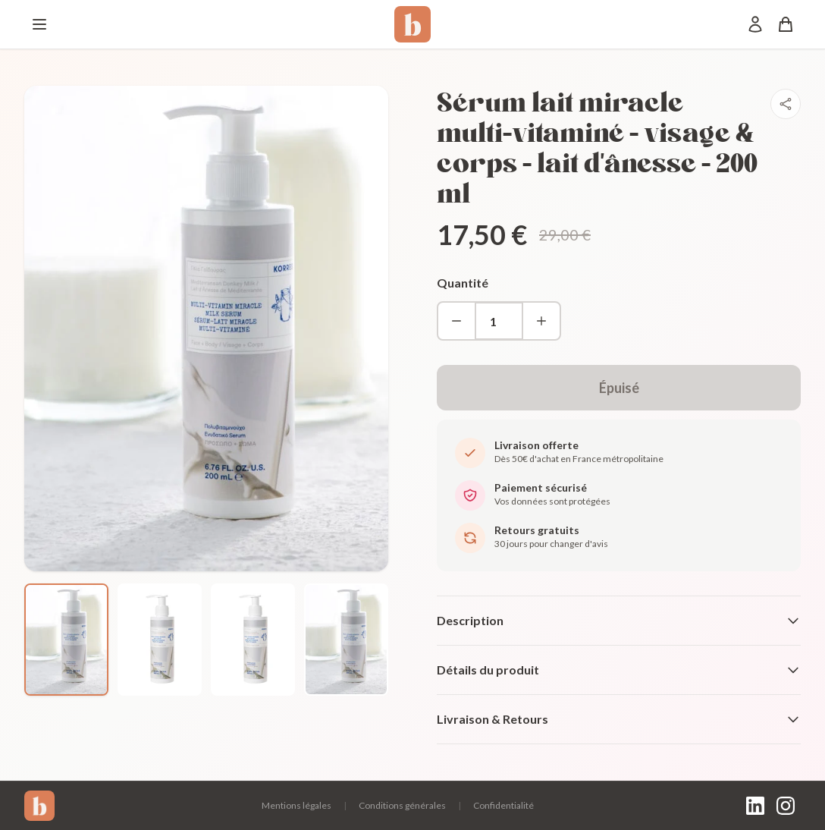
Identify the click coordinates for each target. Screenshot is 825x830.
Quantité (462, 282)
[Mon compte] (755, 24)
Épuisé (619, 387)
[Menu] (39, 24)
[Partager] (785, 104)
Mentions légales (296, 805)
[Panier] (785, 24)
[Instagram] (785, 806)
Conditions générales (402, 805)
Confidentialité (503, 805)
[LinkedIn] (755, 806)
